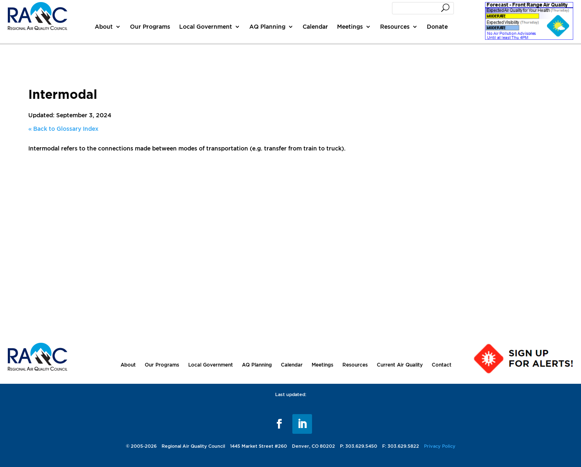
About (104, 26)
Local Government (205, 26)
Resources (395, 26)
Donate (437, 26)
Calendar (315, 26)
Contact (441, 364)
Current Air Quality (400, 364)
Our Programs (150, 26)
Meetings (350, 26)
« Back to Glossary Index (63, 128)
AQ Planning (267, 26)
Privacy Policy (440, 446)
